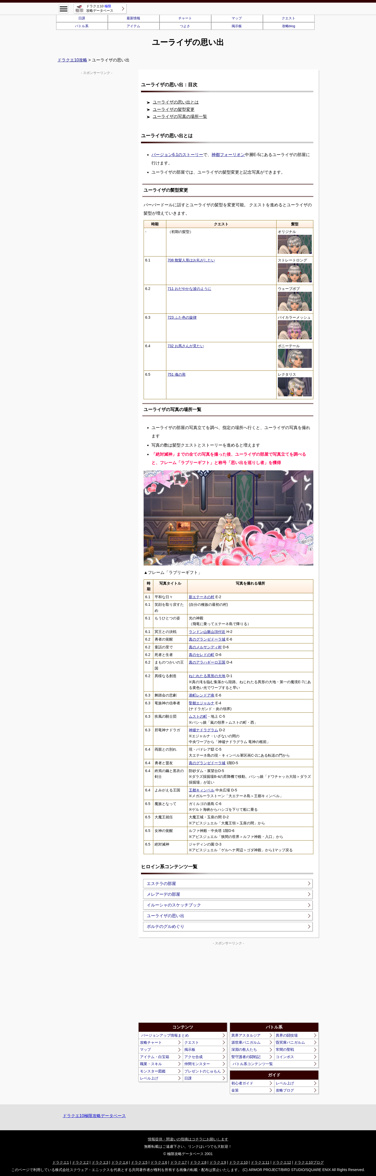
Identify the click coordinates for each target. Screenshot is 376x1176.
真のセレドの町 (201, 655)
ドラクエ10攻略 (72, 60)
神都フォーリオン (228, 154)
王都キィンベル (201, 790)
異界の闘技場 (287, 1035)
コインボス (285, 1057)
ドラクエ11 (260, 1162)
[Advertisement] (183, 983)
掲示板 (237, 26)
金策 (235, 1090)
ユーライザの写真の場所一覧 (180, 116)
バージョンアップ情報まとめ (165, 1035)
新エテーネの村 (201, 597)
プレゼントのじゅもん (202, 1071)
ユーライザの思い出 (165, 916)
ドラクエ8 (198, 1162)
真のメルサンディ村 (205, 647)
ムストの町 (198, 716)
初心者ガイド (242, 1083)
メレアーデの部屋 (163, 894)
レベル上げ (149, 1078)
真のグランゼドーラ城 (207, 639)
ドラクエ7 (178, 1162)
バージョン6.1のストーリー (177, 154)
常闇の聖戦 (285, 1049)
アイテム (133, 26)
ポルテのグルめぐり (165, 926)
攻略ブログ (285, 1090)
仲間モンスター (197, 1064)
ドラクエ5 (139, 1162)
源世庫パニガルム (246, 1042)
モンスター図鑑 (153, 1071)
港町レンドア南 (201, 695)
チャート (185, 18)
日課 (81, 18)
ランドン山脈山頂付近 (207, 632)
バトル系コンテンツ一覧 (253, 1064)
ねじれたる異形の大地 (207, 676)
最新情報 (133, 18)
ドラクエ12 (281, 1162)
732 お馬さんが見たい (186, 346)
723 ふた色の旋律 (182, 317)
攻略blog (288, 26)
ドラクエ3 (100, 1162)
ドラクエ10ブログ (309, 1162)
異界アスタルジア (246, 1035)
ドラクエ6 (158, 1162)
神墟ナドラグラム (203, 730)
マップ (237, 18)
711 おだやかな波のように (189, 289)
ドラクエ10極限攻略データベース (94, 1116)
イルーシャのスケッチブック (174, 905)
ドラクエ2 (80, 1162)
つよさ (185, 26)
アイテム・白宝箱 (154, 1057)
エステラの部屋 (161, 883)
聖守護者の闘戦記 (246, 1057)
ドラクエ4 (119, 1162)
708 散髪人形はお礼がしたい (191, 260)
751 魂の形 (177, 374)
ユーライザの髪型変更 (174, 109)
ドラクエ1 (60, 1162)
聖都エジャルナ (201, 703)
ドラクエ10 (238, 1162)
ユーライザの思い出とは (176, 102)
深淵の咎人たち (244, 1049)
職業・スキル (151, 1064)
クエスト (288, 18)
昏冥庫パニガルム (290, 1042)
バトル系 (82, 26)
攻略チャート (151, 1042)
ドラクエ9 (217, 1162)
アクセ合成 (193, 1057)
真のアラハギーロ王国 (207, 662)
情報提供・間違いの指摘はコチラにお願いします (188, 1139)
